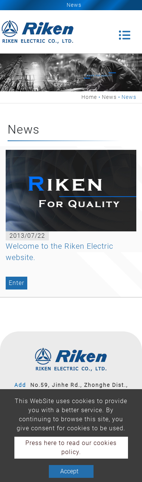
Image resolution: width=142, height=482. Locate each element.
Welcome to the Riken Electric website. (59, 252)
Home (89, 97)
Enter (16, 282)
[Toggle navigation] (124, 31)
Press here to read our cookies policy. (71, 447)
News (109, 97)
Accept (69, 471)
